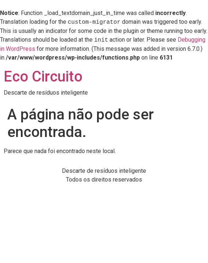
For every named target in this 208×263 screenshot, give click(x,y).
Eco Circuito (43, 76)
